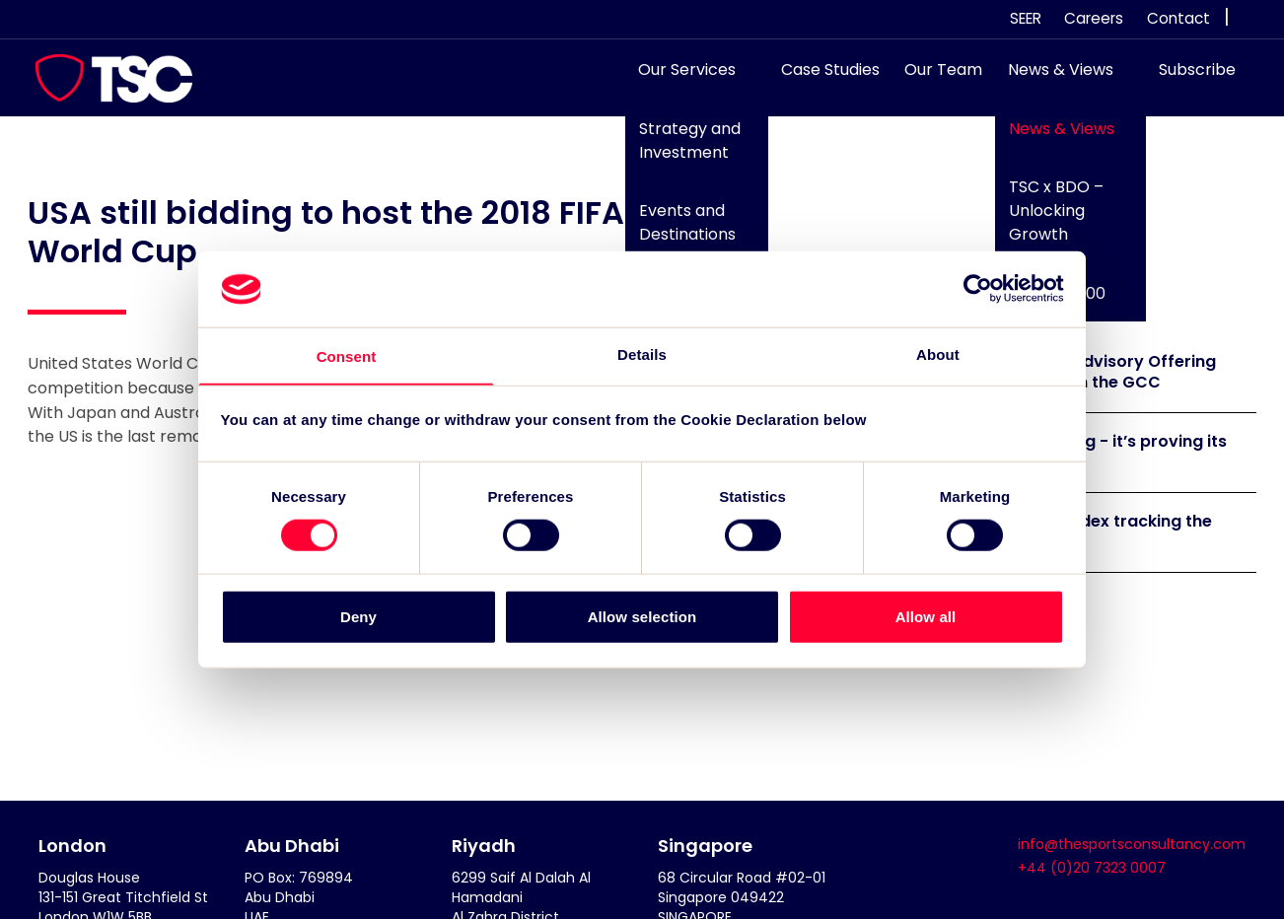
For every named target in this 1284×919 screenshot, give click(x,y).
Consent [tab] (347, 356)
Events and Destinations (677, 232)
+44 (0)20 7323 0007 (1092, 868)
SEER (1025, 18)
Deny (358, 616)
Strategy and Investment (680, 150)
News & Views (1051, 79)
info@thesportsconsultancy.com (1132, 844)
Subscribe (1187, 79)
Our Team (934, 79)
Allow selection (642, 616)
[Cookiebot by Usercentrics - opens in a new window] (978, 288)
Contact (1178, 18)
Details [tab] (642, 353)
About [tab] (938, 353)
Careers (1093, 18)
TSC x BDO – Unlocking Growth (1045, 220)
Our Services (678, 79)
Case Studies (820, 79)
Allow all (926, 616)
